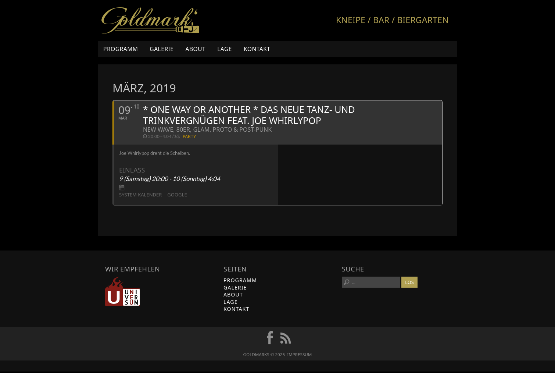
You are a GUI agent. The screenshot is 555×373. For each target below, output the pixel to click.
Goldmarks (150, 20)
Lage (224, 49)
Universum (122, 293)
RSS (285, 339)
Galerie (161, 49)
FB (269, 339)
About (195, 49)
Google (177, 196)
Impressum (299, 356)
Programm (120, 49)
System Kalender (140, 196)
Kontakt (257, 49)
